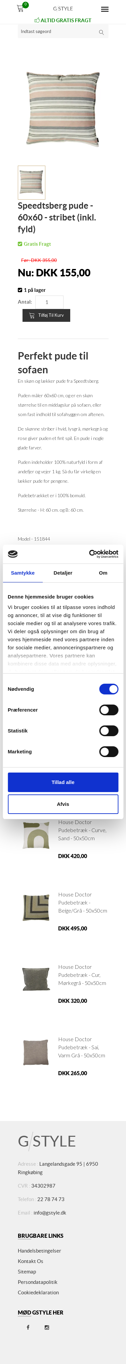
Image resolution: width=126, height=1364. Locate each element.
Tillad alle (62, 782)
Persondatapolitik (37, 1282)
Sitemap (27, 1271)
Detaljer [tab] (63, 573)
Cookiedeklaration (38, 1292)
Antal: (25, 302)
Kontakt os (30, 1261)
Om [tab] (103, 573)
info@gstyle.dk (50, 1213)
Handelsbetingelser (39, 1251)
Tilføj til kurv (46, 315)
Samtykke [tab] (23, 573)
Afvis (63, 804)
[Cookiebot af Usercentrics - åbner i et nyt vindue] (89, 554)
